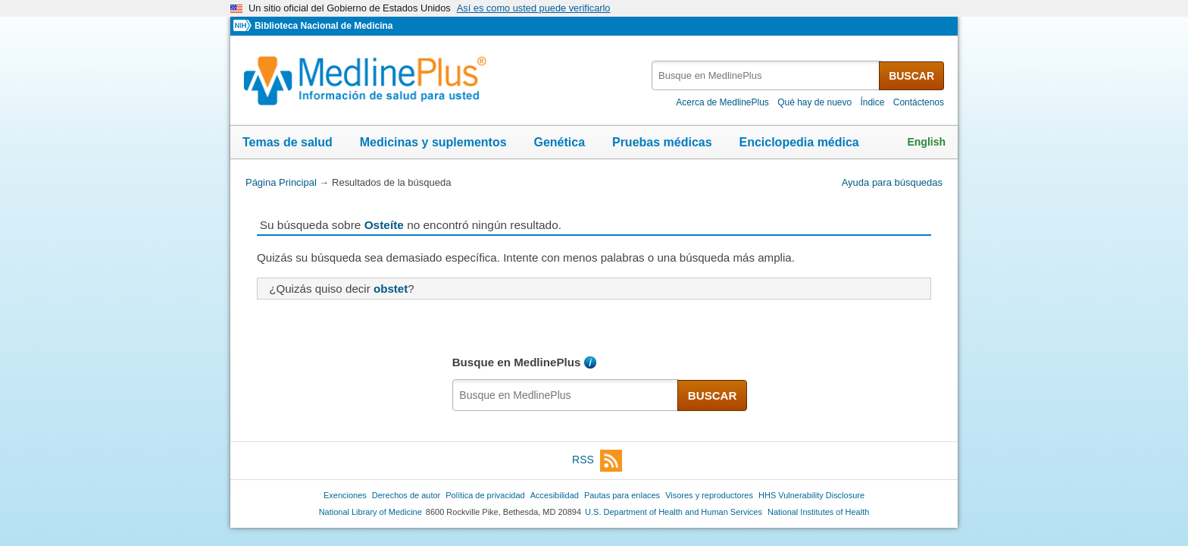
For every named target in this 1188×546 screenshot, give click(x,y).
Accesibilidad (554, 495)
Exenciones (345, 495)
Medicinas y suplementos (433, 142)
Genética (559, 142)
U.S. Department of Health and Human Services (673, 511)
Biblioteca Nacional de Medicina (323, 25)
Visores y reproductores (709, 495)
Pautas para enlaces (622, 495)
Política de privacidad (485, 495)
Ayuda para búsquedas (892, 182)
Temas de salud (287, 142)
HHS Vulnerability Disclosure (811, 495)
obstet (391, 288)
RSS (597, 461)
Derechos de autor (406, 495)
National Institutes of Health (818, 511)
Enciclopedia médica (798, 142)
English (926, 142)
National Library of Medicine (370, 511)
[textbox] (766, 75)
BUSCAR (911, 76)
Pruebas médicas (662, 142)
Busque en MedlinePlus (516, 362)
